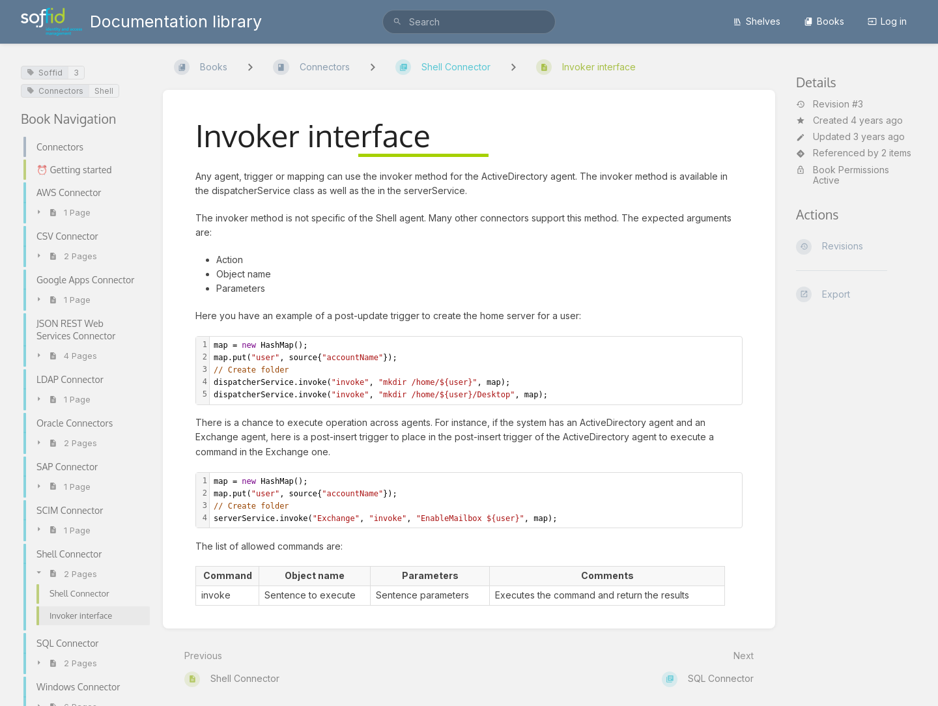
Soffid (45, 73)
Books (824, 21)
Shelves (756, 21)
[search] (469, 22)
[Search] (397, 21)
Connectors (55, 91)
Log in (887, 21)
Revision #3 (829, 104)
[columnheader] (227, 576)
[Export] (857, 294)
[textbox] (476, 370)
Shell (103, 91)
